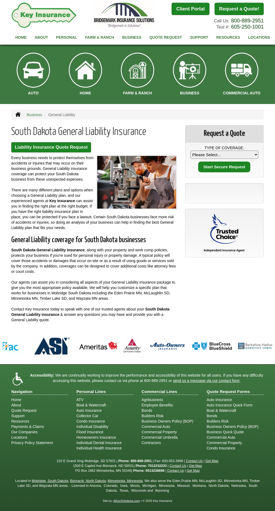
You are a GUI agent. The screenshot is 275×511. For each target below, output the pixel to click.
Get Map (211, 461)
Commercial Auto (156, 426)
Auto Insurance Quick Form (229, 405)
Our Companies (24, 432)
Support (17, 416)
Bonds (147, 410)
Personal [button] (66, 37)
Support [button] (199, 37)
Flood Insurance (90, 432)
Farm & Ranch (99, 37)
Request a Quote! (239, 9)
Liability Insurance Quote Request (51, 147)
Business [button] (132, 37)
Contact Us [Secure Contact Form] (194, 461)
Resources (20, 421)
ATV (80, 400)
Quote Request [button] (165, 37)
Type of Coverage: (224, 148)
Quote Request (24, 410)
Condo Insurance (91, 421)
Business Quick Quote (225, 432)
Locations (19, 437)
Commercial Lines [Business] (159, 391)
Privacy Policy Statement (32, 443)
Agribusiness (152, 400)
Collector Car (88, 416)
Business (34, 115)
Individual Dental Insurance (99, 443)
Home (21, 37)
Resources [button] (228, 37)
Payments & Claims (27, 426)
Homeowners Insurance (96, 437)
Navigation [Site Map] (21, 391)
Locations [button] (259, 37)
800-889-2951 (247, 20)
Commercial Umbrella (160, 437)
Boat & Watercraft (91, 405)
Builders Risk (153, 416)
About (16, 405)
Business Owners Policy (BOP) (167, 421)
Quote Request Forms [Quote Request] (228, 391)
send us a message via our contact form (206, 380)
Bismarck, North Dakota (88, 481)
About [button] (41, 37)
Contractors (151, 443)
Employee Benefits (157, 405)
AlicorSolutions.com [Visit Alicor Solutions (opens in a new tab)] (126, 500)
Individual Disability (92, 426)
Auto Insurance (89, 410)
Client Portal (190, 9)
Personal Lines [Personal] (91, 391)
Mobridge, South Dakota (50, 481)
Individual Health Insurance (99, 448)
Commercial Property (159, 432)
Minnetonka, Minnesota (125, 481)
